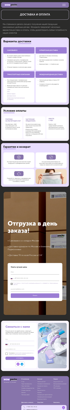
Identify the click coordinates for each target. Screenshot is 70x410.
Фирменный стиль (58, 381)
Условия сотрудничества (27, 388)
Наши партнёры (25, 386)
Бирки (38, 388)
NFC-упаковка (57, 388)
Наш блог (40, 402)
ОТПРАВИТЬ (19, 358)
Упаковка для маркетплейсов (44, 394)
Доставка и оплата (27, 402)
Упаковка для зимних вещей (44, 397)
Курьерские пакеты (42, 386)
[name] (19, 339)
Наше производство (26, 383)
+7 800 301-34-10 (31, 406)
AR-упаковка (57, 386)
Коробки (39, 392)
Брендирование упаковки (60, 383)
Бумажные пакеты (42, 399)
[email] (19, 349)
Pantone (23, 392)
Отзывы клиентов (25, 390)
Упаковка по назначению (43, 383)
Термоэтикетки (41, 390)
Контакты (57, 402)
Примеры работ (25, 394)
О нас (22, 381)
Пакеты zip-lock (41, 381)
